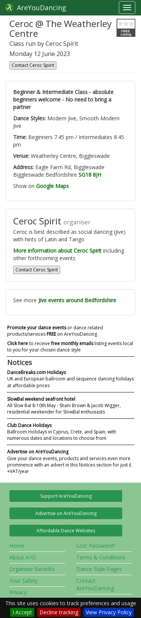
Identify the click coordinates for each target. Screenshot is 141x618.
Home (16, 545)
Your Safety (23, 580)
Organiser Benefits (32, 569)
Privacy (18, 592)
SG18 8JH (90, 174)
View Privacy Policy (109, 612)
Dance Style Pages (99, 569)
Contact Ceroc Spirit (33, 65)
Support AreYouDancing (66, 496)
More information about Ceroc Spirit (57, 250)
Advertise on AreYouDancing (66, 513)
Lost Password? (95, 545)
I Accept (22, 612)
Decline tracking (58, 612)
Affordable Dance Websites (65, 530)
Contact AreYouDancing (95, 584)
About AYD (22, 557)
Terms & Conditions (100, 557)
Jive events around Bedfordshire (77, 300)
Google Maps (52, 185)
